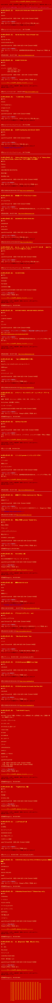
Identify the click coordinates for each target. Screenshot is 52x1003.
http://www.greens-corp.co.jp (23, 514)
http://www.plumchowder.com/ (32, 608)
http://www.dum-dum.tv (26, 242)
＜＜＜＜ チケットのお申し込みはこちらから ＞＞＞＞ (26, 1)
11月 (35, 982)
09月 (30, 982)
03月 (16, 982)
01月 (13, 983)
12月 (37, 982)
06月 (23, 982)
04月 (18, 982)
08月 (28, 982)
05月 (21, 982)
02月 (13, 982)
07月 (25, 982)
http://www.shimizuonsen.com (26, 55)
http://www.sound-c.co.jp (31, 91)
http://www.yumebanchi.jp (27, 190)
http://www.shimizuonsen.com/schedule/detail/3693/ (14, 334)
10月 (33, 982)
